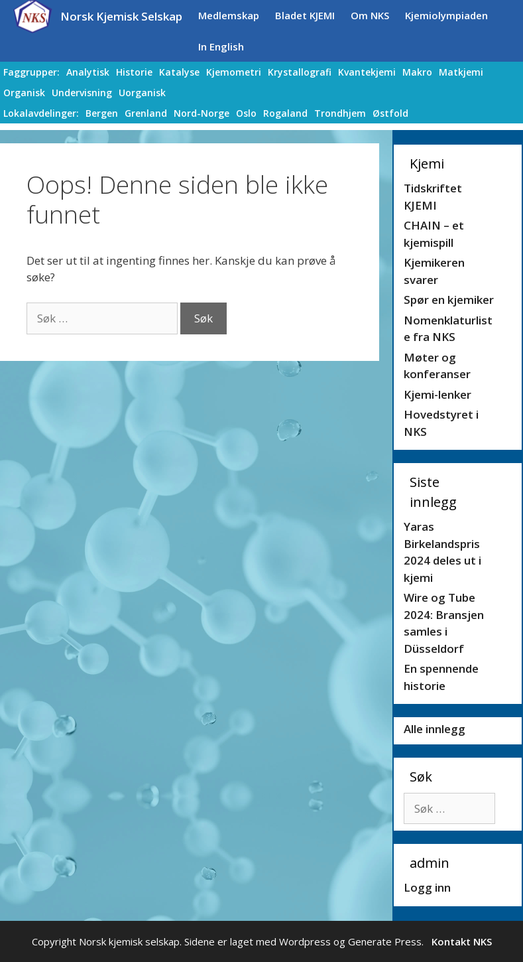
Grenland (146, 113)
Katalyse (179, 72)
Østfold (390, 113)
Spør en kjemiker (449, 299)
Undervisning (82, 92)
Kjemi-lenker (437, 394)
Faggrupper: (31, 72)
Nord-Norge (201, 113)
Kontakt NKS (462, 941)
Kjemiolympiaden (446, 15)
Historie (134, 72)
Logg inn (427, 887)
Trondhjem (340, 113)
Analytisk (87, 72)
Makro (417, 72)
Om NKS (370, 15)
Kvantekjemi (367, 72)
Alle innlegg (434, 728)
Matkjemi (461, 72)
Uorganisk (142, 92)
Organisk (24, 92)
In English (221, 46)
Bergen (102, 113)
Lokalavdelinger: (41, 113)
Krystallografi (299, 72)
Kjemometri (233, 72)
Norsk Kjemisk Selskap (121, 16)
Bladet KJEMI (305, 15)
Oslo (246, 113)
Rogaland (285, 113)
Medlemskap (228, 15)
